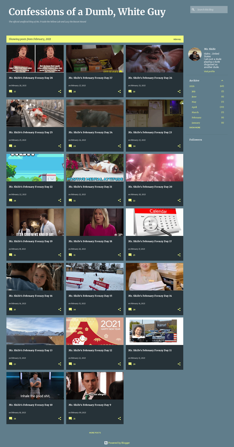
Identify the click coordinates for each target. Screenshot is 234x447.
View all (177, 39)
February (196, 117)
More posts (95, 433)
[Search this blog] (212, 9)
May (194, 102)
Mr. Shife (210, 49)
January (196, 122)
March (195, 112)
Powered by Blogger (117, 442)
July (193, 91)
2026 (191, 86)
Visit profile (209, 71)
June (194, 96)
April (194, 107)
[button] (59, 92)
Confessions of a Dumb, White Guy (87, 12)
